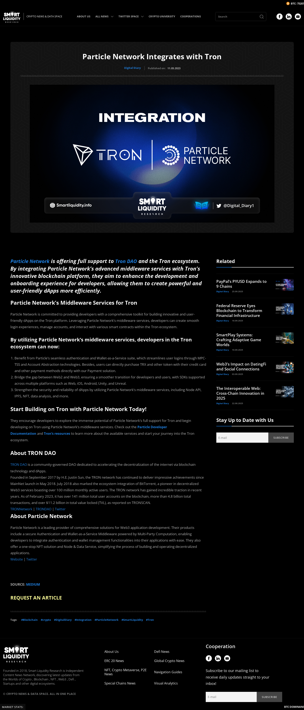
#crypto (46, 617)
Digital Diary (132, 68)
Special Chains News (120, 681)
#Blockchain (29, 617)
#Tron (150, 617)
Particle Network (31, 260)
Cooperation (220, 644)
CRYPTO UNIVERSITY (162, 16)
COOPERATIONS (190, 16)
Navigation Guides (168, 670)
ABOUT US (83, 16)
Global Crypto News (169, 658)
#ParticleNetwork (106, 617)
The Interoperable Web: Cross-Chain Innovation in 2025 (242, 397)
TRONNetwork (22, 507)
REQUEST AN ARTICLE (38, 595)
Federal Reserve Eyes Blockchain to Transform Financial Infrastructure (240, 310)
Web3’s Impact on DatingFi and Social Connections (235, 368)
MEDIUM (33, 582)
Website (16, 557)
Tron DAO (130, 260)
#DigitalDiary (63, 617)
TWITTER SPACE (131, 16)
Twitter (62, 507)
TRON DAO (19, 463)
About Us (111, 649)
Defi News (161, 649)
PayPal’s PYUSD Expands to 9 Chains (240, 283)
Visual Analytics (166, 681)
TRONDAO (45, 507)
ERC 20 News (114, 658)
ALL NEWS (104, 16)
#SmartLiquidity (132, 617)
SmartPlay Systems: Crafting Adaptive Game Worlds (240, 339)
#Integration (83, 617)
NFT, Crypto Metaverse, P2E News (125, 669)
